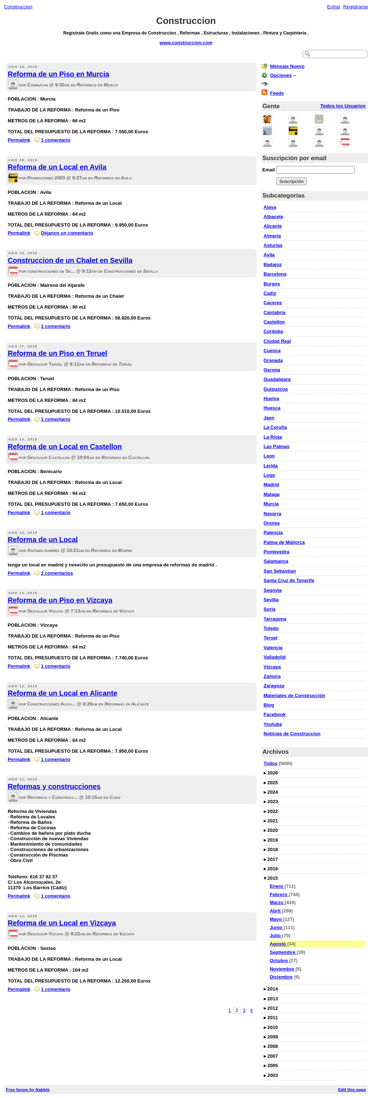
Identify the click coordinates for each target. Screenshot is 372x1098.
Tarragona (275, 619)
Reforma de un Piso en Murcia (58, 74)
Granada (273, 360)
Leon (269, 456)
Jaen (269, 417)
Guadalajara (277, 379)
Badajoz (273, 264)
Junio (276, 927)
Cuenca (272, 350)
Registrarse (355, 6)
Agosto (278, 944)
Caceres (273, 302)
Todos (271, 763)
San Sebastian (280, 571)
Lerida (271, 465)
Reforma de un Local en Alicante (62, 693)
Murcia (271, 504)
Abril (276, 911)
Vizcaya (272, 667)
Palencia (273, 532)
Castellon (274, 322)
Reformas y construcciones (54, 786)
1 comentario (55, 140)
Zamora (272, 676)
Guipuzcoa (276, 389)
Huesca (272, 408)
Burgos (272, 283)
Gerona (272, 370)
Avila (269, 254)
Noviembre (282, 969)
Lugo (269, 475)
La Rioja (273, 437)
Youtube (273, 724)
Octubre (279, 960)
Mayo (276, 919)
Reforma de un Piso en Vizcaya (60, 600)
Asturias (273, 245)
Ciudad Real (277, 341)
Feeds (277, 93)
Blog (269, 705)
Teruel (271, 637)
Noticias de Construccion (292, 733)
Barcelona (275, 274)
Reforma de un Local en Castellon (65, 447)
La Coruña (275, 427)
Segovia (273, 590)
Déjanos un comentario (67, 233)
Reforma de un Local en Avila (57, 167)
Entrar (333, 6)
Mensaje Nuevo (287, 66)
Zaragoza (274, 685)
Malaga (272, 494)
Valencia (273, 647)
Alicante (273, 226)
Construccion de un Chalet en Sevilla (70, 260)
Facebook (275, 714)
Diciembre (281, 977)
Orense (272, 523)
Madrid (271, 484)
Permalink (19, 140)
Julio (276, 935)
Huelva (271, 398)
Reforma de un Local (43, 540)
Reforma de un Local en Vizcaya (62, 923)
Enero (277, 886)
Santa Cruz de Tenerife (289, 580)
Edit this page (352, 1089)
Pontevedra (277, 551)
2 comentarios (57, 573)
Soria (270, 609)
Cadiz (270, 293)
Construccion (18, 6)
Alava (270, 207)
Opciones (281, 75)
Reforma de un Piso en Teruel (57, 353)
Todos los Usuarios (342, 106)
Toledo (271, 628)
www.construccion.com (185, 42)
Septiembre (283, 952)
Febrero (279, 894)
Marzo (277, 902)
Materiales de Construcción (295, 695)
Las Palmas (277, 446)
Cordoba (273, 331)
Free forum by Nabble (28, 1089)
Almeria (272, 236)
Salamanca (276, 561)
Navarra (272, 513)
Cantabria (275, 312)
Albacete (273, 216)
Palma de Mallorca (284, 542)
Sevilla (271, 599)
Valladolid (275, 657)
